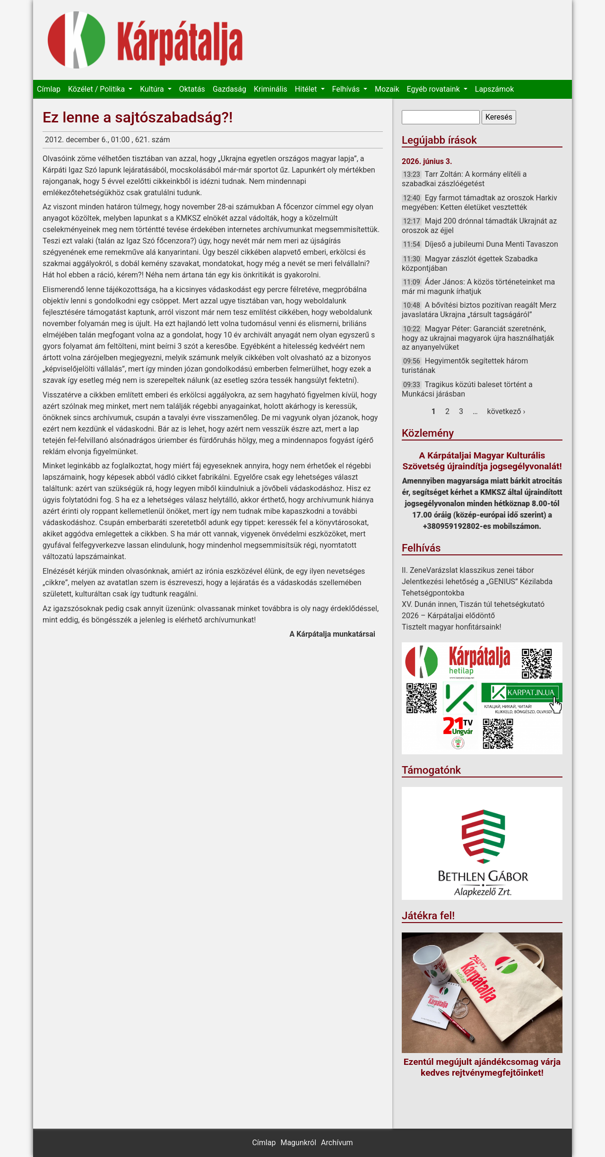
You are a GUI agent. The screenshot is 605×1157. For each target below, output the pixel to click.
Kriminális (270, 89)
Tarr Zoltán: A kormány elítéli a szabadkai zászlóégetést (464, 179)
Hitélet (307, 89)
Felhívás (347, 89)
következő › (506, 411)
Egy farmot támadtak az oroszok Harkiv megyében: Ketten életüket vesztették (479, 202)
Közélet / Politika (97, 89)
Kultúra (152, 89)
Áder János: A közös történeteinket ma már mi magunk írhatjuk (478, 286)
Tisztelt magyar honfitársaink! (451, 626)
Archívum (337, 1142)
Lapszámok (494, 89)
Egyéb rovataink (434, 89)
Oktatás (192, 89)
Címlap (48, 89)
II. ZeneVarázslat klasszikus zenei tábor (468, 570)
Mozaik (387, 89)
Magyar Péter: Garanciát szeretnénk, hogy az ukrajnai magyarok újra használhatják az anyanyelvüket (478, 338)
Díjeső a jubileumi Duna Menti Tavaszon (491, 244)
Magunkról (298, 1142)
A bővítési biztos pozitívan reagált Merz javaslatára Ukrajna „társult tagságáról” (479, 310)
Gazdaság (229, 89)
